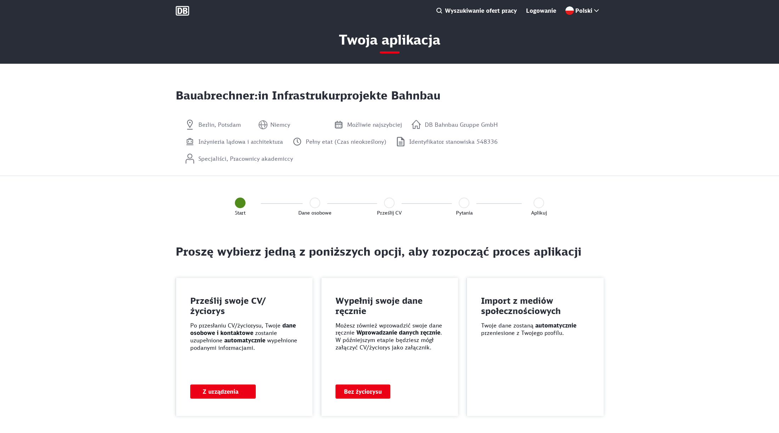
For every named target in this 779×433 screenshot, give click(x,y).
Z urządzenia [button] (220, 391)
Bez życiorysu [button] (363, 391)
